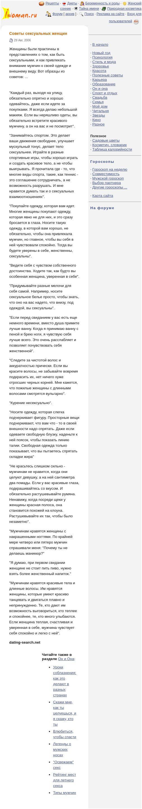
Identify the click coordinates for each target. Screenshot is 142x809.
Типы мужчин (64, 793)
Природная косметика (124, 9)
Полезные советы (107, 75)
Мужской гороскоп (108, 178)
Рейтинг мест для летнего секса (64, 780)
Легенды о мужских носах (62, 749)
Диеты (72, 3)
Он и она (100, 88)
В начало (100, 44)
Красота (99, 71)
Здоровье (100, 66)
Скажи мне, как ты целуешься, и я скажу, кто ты (64, 713)
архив (69, 14)
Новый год (101, 53)
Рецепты (52, 3)
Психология (102, 57)
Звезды (98, 115)
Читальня (100, 111)
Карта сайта (102, 196)
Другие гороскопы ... (109, 187)
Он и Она (66, 659)
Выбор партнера (106, 183)
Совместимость (105, 174)
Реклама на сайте (110, 14)
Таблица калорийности (112, 149)
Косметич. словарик (109, 145)
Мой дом (99, 106)
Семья (97, 102)
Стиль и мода (104, 62)
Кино (96, 120)
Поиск (89, 14)
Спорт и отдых (104, 93)
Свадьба (99, 97)
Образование (103, 84)
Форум (57, 14)
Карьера (99, 80)
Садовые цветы (105, 140)
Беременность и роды (102, 3)
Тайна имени (89, 9)
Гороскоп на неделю (109, 169)
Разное (98, 124)
